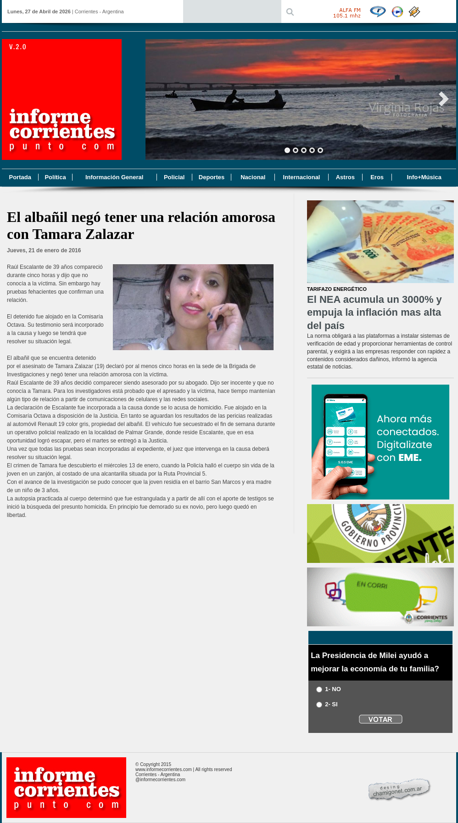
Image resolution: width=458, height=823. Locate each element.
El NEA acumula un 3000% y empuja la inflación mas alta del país (374, 312)
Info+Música (424, 177)
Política (55, 177)
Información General (114, 177)
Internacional (301, 177)
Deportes (211, 177)
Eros (377, 177)
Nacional (252, 177)
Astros (345, 177)
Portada (20, 177)
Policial (174, 177)
